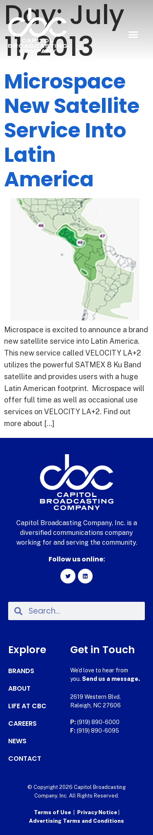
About (19, 689)
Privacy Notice (97, 812)
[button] (133, 34)
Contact (24, 759)
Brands (21, 671)
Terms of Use (52, 812)
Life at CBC (27, 706)
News (17, 741)
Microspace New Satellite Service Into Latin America (72, 130)
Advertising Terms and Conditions (76, 821)
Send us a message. (111, 679)
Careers (22, 724)
